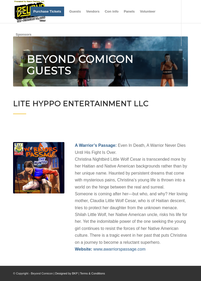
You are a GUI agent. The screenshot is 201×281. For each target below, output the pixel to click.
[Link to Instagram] (15, 57)
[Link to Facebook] (22, 57)
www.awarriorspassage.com (119, 249)
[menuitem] (20, 11)
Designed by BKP (66, 273)
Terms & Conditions (92, 273)
